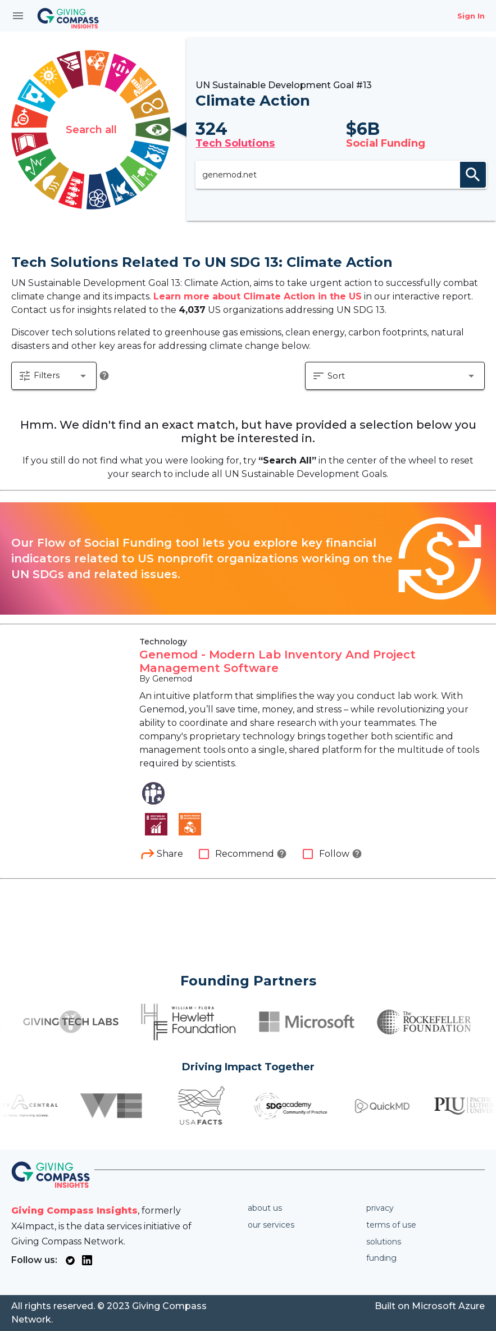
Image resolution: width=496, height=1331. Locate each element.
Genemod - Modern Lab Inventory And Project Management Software (277, 661)
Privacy (380, 1208)
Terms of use (391, 1225)
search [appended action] (473, 174)
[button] (54, 376)
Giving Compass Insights (74, 1210)
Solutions (383, 1242)
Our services (271, 1225)
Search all (91, 130)
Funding (381, 1258)
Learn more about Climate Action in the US (257, 296)
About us (265, 1208)
